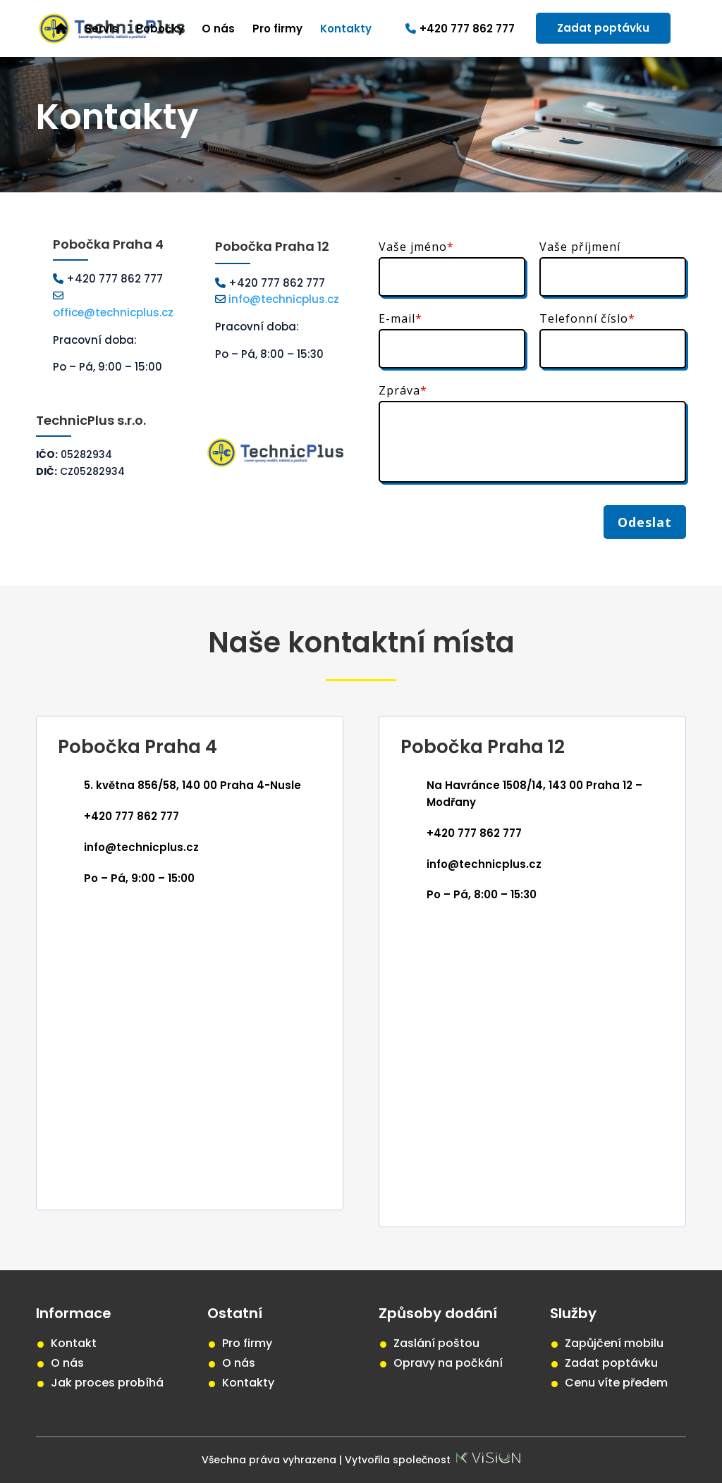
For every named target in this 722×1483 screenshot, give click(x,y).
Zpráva (403, 390)
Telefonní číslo (587, 318)
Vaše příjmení (579, 246)
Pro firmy (277, 30)
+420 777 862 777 (460, 29)
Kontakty (346, 30)
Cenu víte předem (616, 1383)
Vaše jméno (416, 246)
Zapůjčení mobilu (614, 1343)
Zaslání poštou (436, 1343)
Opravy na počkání (448, 1363)
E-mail (400, 318)
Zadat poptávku (603, 27)
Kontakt (74, 1343)
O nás (218, 30)
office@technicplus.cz (113, 312)
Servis (101, 30)
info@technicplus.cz (282, 299)
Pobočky (160, 30)
